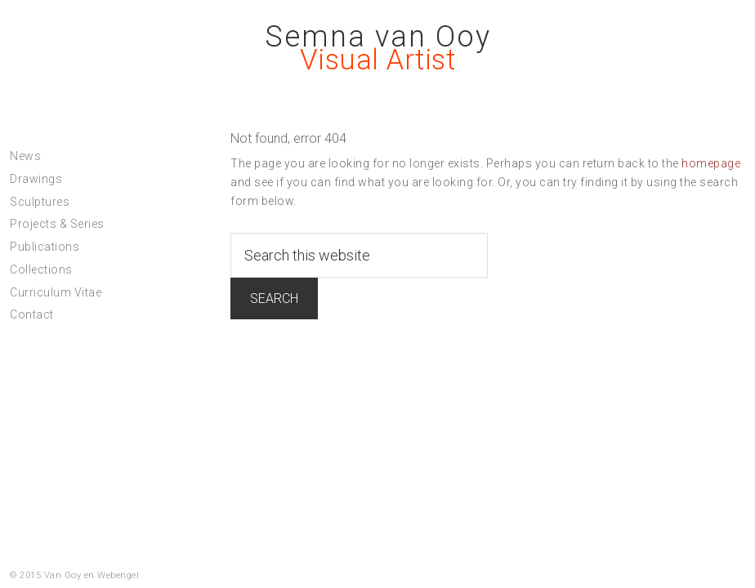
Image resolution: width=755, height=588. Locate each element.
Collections (41, 269)
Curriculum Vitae (55, 292)
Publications (44, 246)
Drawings (36, 178)
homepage (710, 163)
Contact (32, 314)
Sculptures (39, 201)
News (25, 156)
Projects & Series (57, 223)
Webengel (118, 575)
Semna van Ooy (378, 37)
